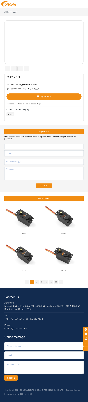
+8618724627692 (34, 319)
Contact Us (11, 297)
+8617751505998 (13, 319)
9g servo (10, 114)
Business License (73, 390)
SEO (30, 394)
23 (56, 282)
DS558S (63, 271)
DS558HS (24, 271)
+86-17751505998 (31, 88)
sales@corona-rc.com (26, 84)
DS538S (63, 233)
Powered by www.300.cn (15, 394)
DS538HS (24, 233)
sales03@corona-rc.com (16, 328)
